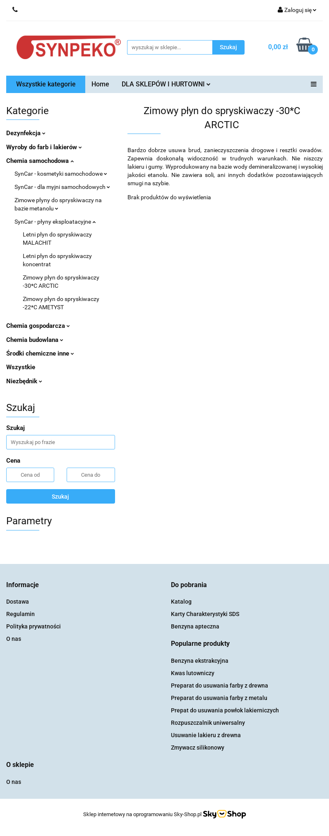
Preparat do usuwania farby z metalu (219, 698)
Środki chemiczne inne (40, 353)
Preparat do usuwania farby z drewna (219, 685)
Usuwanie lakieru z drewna (206, 735)
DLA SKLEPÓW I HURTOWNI (166, 84)
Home (100, 84)
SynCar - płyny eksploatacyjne (55, 221)
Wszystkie (20, 367)
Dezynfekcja (26, 133)
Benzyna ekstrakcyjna (199, 660)
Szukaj (60, 496)
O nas (13, 638)
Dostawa (17, 601)
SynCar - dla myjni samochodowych (62, 187)
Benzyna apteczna (195, 626)
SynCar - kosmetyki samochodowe (60, 173)
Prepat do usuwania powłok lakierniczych (225, 710)
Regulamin (20, 614)
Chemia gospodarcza (38, 326)
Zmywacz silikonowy (197, 747)
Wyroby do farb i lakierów (44, 147)
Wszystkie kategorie (46, 84)
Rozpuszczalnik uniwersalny (208, 722)
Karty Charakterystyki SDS (205, 614)
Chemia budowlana (34, 340)
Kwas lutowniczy (192, 673)
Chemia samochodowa (40, 161)
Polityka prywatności (33, 626)
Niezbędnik (24, 381)
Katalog (181, 601)
